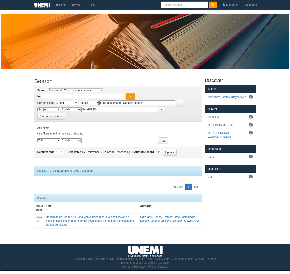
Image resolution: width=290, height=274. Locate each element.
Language (252, 4)
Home (61, 4)
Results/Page (45, 151)
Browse (78, 4)
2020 (211, 156)
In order (109, 151)
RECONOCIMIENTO (220, 125)
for (39, 96)
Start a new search (51, 116)
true (210, 176)
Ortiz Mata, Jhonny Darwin (156, 217)
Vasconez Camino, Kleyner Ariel (179, 220)
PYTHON (213, 117)
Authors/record (144, 151)
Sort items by (76, 151)
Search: (42, 90)
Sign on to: (232, 4)
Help (92, 4)
